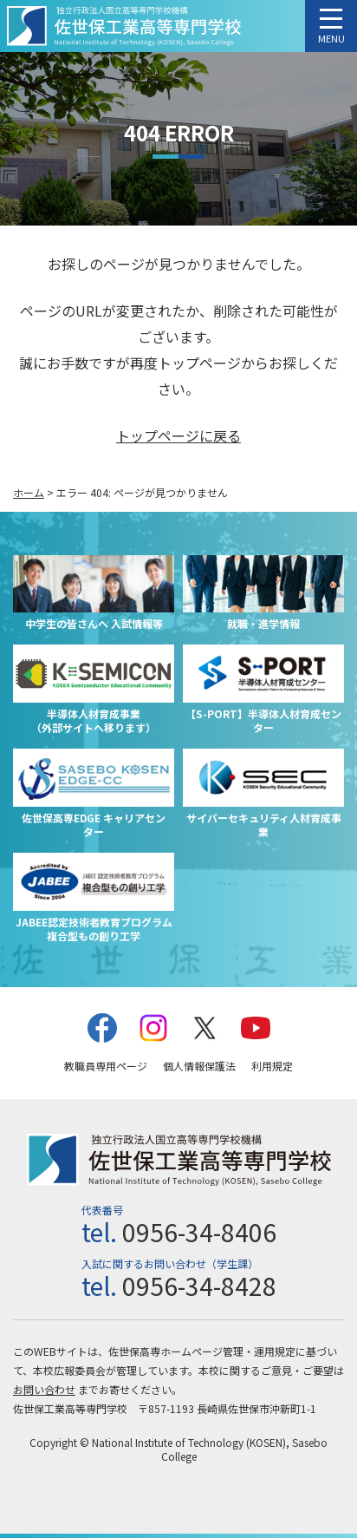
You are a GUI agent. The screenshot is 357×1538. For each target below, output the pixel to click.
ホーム (28, 492)
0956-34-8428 (199, 1285)
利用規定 (272, 1065)
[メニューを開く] (331, 26)
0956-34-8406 (199, 1231)
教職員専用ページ (105, 1065)
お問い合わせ (44, 1389)
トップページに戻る (178, 435)
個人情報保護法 (199, 1065)
